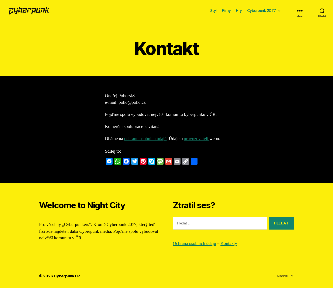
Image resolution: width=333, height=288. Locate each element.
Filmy (226, 10)
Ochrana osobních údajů (194, 243)
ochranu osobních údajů (145, 139)
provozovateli (196, 139)
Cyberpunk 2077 (261, 10)
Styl (213, 10)
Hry (239, 10)
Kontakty (228, 243)
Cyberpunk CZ (67, 276)
